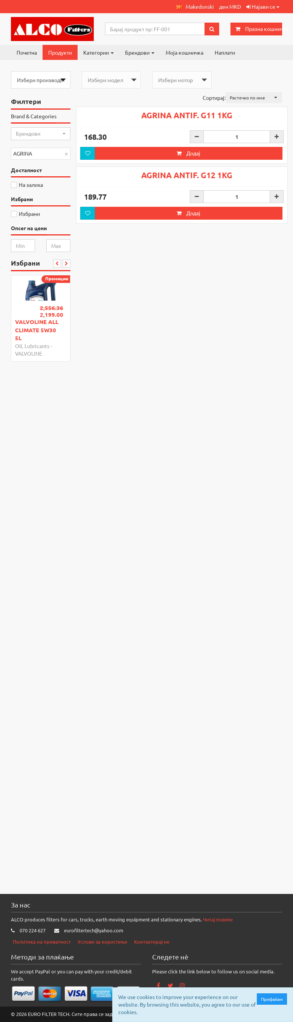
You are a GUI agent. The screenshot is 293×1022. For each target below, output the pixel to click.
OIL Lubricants (32, 345)
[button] (195, 6)
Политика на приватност (42, 941)
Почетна (27, 52)
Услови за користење (102, 941)
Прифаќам (273, 999)
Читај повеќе (218, 919)
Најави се (262, 6)
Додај (188, 242)
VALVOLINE (28, 353)
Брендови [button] (139, 52)
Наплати (225, 52)
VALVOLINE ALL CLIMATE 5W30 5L (36, 330)
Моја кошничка (184, 52)
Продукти (60, 52)
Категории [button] (98, 52)
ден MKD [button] (230, 6)
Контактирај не (151, 941)
